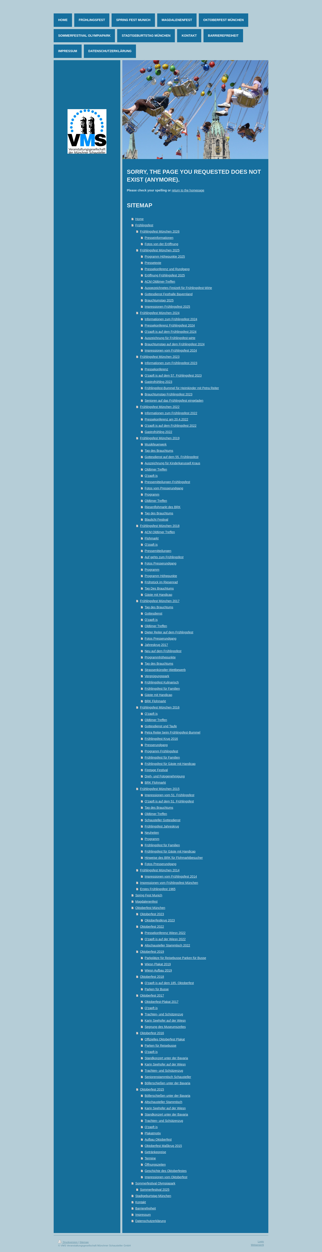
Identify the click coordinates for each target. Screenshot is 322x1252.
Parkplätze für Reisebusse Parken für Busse (175, 958)
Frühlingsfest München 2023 (160, 357)
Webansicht (257, 1245)
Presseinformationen (159, 238)
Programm (152, 494)
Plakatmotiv (153, 1133)
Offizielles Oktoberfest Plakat (165, 1039)
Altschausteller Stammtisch (163, 1102)
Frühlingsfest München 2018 (160, 526)
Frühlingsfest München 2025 (160, 250)
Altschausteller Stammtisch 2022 (167, 945)
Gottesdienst (153, 613)
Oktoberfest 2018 (152, 976)
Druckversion (68, 1242)
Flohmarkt (152, 538)
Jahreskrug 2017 (156, 645)
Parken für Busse (157, 989)
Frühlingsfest (144, 225)
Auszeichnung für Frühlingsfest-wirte (170, 338)
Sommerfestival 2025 (154, 1189)
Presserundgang (156, 745)
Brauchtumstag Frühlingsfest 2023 (168, 394)
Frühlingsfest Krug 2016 (161, 739)
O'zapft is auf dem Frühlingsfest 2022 (170, 425)
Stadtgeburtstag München (153, 1196)
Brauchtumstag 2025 (159, 300)
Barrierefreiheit (145, 1208)
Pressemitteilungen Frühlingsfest (167, 482)
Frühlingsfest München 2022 (160, 407)
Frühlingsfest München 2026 (160, 231)
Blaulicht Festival (156, 519)
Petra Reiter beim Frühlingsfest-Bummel (172, 732)
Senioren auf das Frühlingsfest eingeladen (174, 400)
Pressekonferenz (156, 369)
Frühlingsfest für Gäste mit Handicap (170, 764)
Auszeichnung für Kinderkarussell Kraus (172, 463)
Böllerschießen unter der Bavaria (167, 1083)
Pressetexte (153, 263)
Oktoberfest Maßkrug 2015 (163, 1146)
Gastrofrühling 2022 (158, 432)
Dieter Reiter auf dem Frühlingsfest (169, 632)
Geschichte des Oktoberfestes (166, 1171)
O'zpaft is (151, 544)
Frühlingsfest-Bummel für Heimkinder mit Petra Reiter (182, 388)
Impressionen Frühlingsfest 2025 (167, 306)
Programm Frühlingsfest (161, 751)
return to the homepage (188, 190)
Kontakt (140, 1202)
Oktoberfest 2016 (152, 1033)
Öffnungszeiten (155, 1164)
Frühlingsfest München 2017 (160, 601)
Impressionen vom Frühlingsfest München (169, 883)
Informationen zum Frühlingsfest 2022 (171, 413)
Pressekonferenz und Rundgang (167, 269)
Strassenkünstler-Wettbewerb (165, 670)
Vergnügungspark (157, 676)
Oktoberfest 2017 (152, 995)
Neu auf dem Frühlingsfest (163, 651)
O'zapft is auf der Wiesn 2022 (165, 939)
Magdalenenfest (146, 901)
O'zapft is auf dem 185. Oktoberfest (169, 983)
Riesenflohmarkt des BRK (162, 507)
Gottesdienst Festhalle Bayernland (169, 294)
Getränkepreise (155, 1152)
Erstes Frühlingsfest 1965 (158, 889)
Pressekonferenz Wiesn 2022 (165, 933)
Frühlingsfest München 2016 (160, 707)
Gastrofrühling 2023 (158, 382)
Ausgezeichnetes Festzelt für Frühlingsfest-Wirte (178, 288)
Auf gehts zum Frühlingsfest (164, 557)
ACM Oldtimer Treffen (160, 532)
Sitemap (84, 1242)
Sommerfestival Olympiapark (155, 1183)
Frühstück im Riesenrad (161, 582)
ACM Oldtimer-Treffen (160, 281)
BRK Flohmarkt (155, 701)
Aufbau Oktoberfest (158, 1139)
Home (139, 219)
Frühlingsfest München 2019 (160, 438)
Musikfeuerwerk (156, 444)
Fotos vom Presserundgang (164, 488)
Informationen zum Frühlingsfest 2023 (171, 363)
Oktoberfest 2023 (152, 914)
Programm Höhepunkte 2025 (165, 256)
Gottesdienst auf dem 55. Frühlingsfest (171, 457)
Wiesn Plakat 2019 (158, 964)
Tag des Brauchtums (159, 450)
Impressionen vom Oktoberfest (166, 1177)
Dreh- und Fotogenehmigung (165, 776)
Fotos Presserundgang (160, 563)
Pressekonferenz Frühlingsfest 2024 (170, 325)
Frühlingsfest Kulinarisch (162, 682)
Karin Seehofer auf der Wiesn (165, 1020)
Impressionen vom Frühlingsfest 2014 (171, 876)
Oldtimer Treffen (156, 469)
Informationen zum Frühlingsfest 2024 (171, 319)
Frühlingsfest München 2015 (160, 789)
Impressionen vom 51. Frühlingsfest (169, 795)
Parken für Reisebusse (160, 1045)
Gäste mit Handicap (158, 594)
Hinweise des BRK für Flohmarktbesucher (174, 857)
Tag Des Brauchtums (159, 588)
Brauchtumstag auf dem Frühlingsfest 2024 (175, 344)
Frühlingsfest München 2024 (160, 313)
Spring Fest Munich (148, 895)
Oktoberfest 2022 (152, 926)
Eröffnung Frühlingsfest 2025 (165, 275)
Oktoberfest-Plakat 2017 (161, 1002)
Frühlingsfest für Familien (162, 688)
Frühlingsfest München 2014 (160, 870)
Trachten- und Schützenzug (164, 1014)
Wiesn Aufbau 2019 (158, 970)
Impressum (143, 1214)
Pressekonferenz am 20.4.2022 (166, 419)
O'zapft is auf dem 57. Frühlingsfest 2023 (173, 375)
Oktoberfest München (150, 908)
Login (261, 1241)
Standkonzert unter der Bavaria (166, 1058)
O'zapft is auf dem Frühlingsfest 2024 (170, 331)
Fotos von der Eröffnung (161, 244)
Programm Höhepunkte (161, 576)
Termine (150, 1158)
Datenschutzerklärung (150, 1221)
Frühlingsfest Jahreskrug (162, 826)
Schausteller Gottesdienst (162, 820)
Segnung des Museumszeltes (165, 1027)
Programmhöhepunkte (160, 657)
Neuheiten (152, 832)
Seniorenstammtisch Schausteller (168, 1077)
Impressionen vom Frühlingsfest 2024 (171, 350)
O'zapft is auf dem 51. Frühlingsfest (169, 801)
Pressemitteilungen (158, 551)
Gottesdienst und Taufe (161, 726)
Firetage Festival (156, 770)
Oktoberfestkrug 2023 (160, 920)
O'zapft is (151, 475)
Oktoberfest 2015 (152, 1089)
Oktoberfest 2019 (152, 951)
